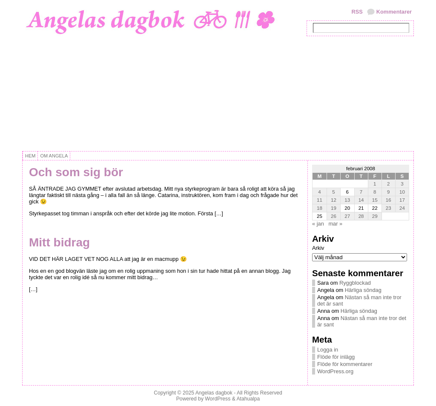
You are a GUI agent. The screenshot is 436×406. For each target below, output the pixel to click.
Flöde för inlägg (336, 357)
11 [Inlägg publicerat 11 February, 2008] (319, 200)
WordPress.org (335, 371)
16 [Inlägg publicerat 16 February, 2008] (388, 200)
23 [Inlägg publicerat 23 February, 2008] (388, 208)
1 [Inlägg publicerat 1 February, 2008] (374, 183)
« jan (318, 223)
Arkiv (318, 248)
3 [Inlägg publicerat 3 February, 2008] (402, 183)
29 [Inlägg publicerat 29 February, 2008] (375, 216)
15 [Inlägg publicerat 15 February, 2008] (375, 200)
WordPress (217, 399)
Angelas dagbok (213, 393)
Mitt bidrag (59, 242)
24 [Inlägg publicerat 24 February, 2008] (402, 208)
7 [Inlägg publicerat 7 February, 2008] (361, 191)
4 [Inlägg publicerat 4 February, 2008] (319, 191)
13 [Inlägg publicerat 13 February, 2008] (347, 200)
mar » (335, 223)
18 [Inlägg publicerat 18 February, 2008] (319, 208)
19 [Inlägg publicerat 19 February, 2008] (333, 208)
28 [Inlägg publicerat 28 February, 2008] (361, 216)
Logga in (327, 349)
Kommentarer (394, 12)
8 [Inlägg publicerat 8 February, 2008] (374, 191)
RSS (356, 12)
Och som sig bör (76, 172)
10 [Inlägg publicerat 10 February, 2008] (402, 191)
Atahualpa (248, 399)
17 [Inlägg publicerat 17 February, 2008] (402, 200)
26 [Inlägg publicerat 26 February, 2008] (333, 216)
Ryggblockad (355, 283)
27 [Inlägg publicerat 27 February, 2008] (347, 216)
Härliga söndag (363, 290)
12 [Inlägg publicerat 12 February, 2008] (333, 200)
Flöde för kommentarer (344, 364)
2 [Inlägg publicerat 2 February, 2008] (388, 183)
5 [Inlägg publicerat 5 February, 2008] (333, 191)
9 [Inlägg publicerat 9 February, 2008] (388, 191)
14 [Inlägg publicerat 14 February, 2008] (361, 200)
